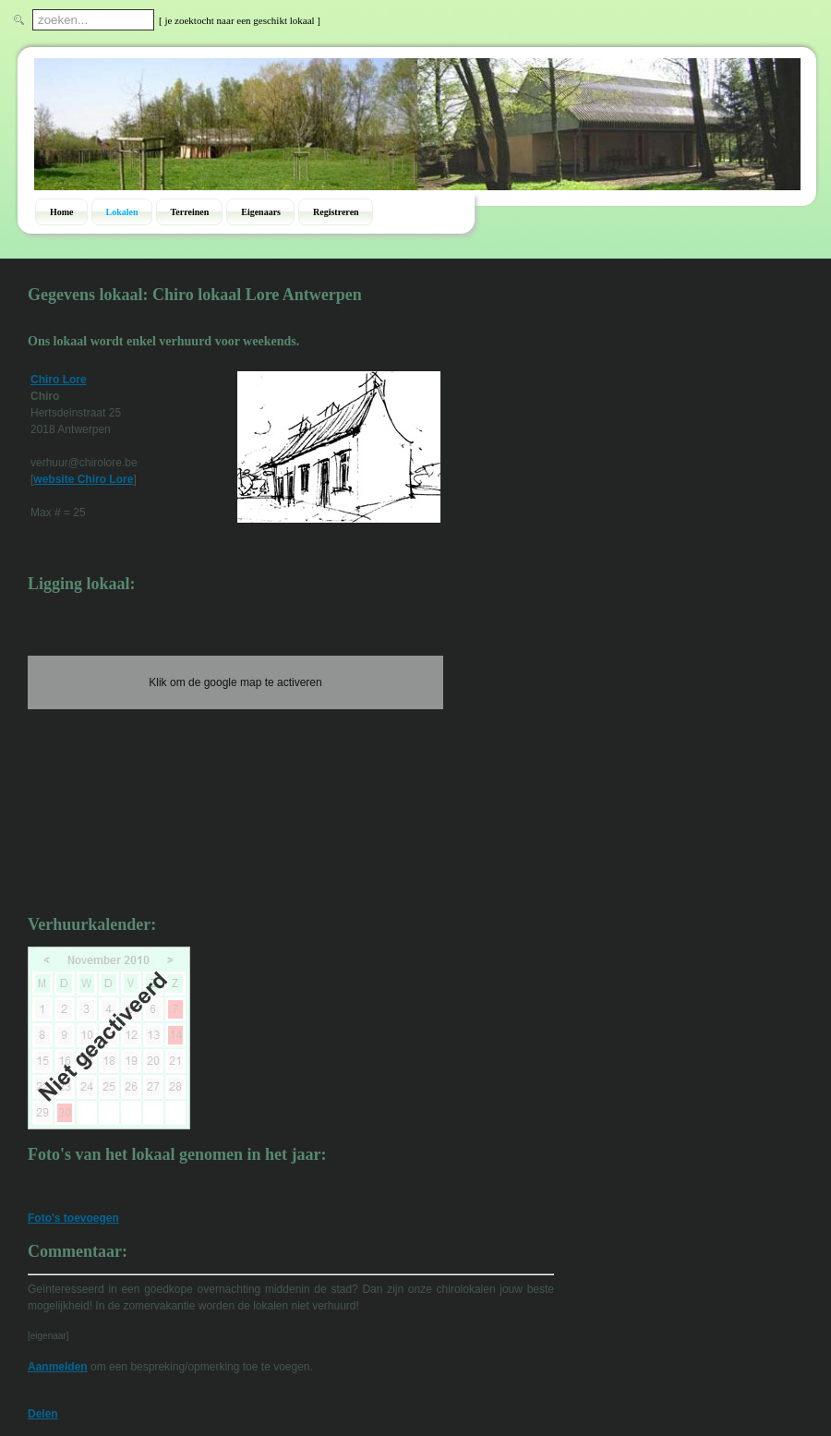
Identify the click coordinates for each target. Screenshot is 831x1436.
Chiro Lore (58, 379)
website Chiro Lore (83, 479)
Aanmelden (58, 1366)
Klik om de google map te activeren (235, 682)
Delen (43, 1413)
